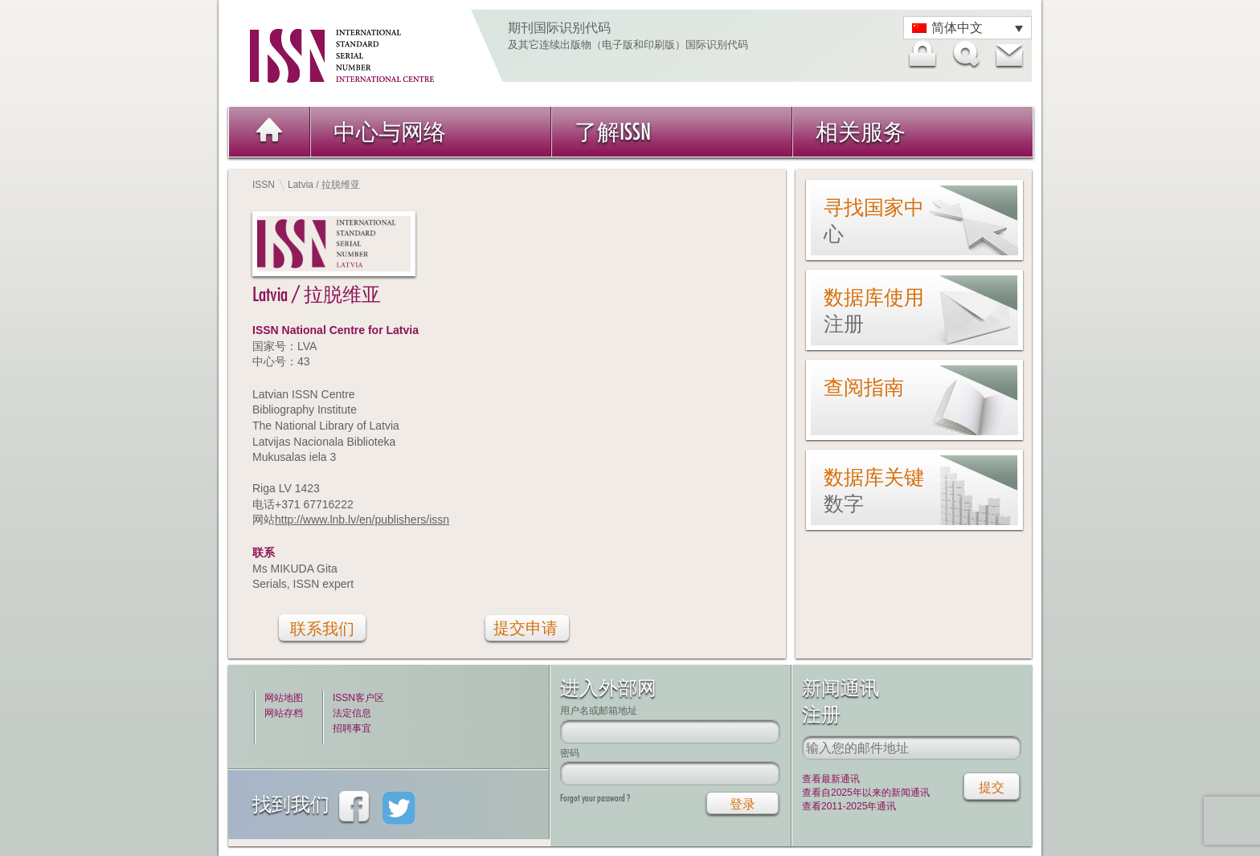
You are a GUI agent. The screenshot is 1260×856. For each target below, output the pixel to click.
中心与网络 (389, 131)
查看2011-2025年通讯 (849, 806)
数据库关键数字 (874, 490)
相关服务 (861, 131)
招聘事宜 (352, 728)
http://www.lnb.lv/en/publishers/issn (362, 519)
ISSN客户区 (358, 697)
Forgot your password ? (595, 798)
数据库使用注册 (874, 310)
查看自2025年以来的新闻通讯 (866, 792)
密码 (569, 753)
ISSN (263, 184)
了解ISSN (613, 131)
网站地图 (283, 697)
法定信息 (352, 713)
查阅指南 (864, 387)
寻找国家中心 (874, 220)
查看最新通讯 (831, 779)
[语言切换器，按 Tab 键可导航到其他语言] (967, 27)
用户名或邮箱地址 (598, 710)
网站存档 (283, 713)
